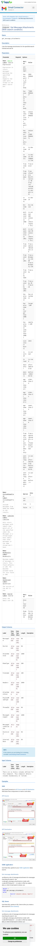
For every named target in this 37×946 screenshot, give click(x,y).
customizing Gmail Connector (17, 754)
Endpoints (14, 18)
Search (9, 61)
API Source (19, 789)
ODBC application (24, 868)
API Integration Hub (12, 16)
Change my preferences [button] (15, 941)
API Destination (29, 789)
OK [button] (15, 938)
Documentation (7, 18)
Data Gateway (14, 906)
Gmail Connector (15, 7)
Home (4, 16)
